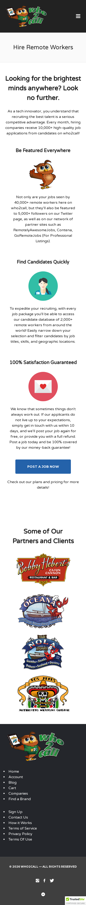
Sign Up (15, 812)
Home (13, 771)
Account (15, 777)
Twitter (67, 213)
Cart (12, 788)
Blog (12, 782)
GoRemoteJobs (27, 235)
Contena (64, 230)
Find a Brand (19, 799)
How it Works (20, 823)
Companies (18, 793)
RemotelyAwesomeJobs (34, 230)
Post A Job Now (43, 467)
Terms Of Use (20, 839)
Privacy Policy (20, 834)
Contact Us (18, 817)
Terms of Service (22, 828)
